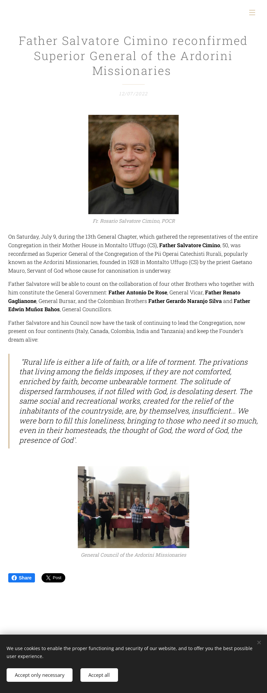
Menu (252, 12)
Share (22, 577)
